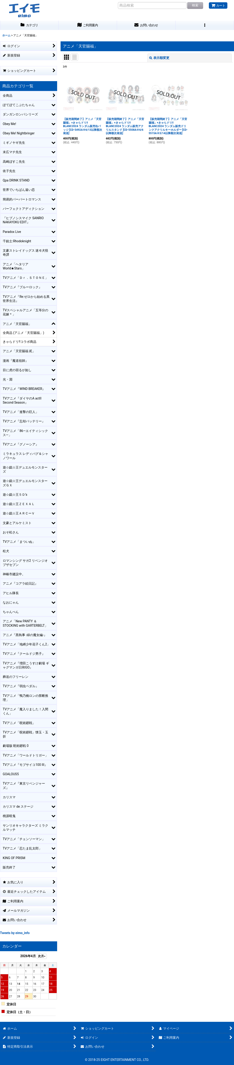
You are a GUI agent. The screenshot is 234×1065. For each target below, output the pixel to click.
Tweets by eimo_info (15, 933)
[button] (205, 25)
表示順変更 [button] (159, 58)
